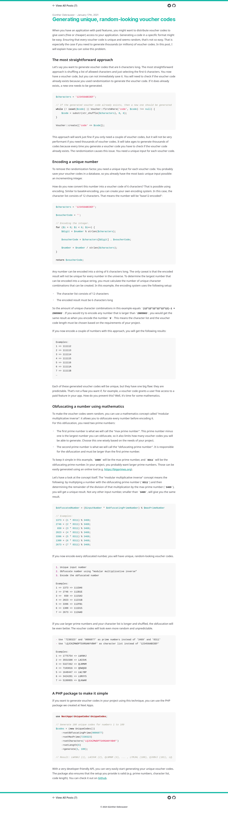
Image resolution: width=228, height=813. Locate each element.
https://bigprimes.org (117, 469)
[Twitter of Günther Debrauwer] (169, 5)
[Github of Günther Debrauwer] (174, 5)
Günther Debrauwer (118, 806)
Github (102, 778)
